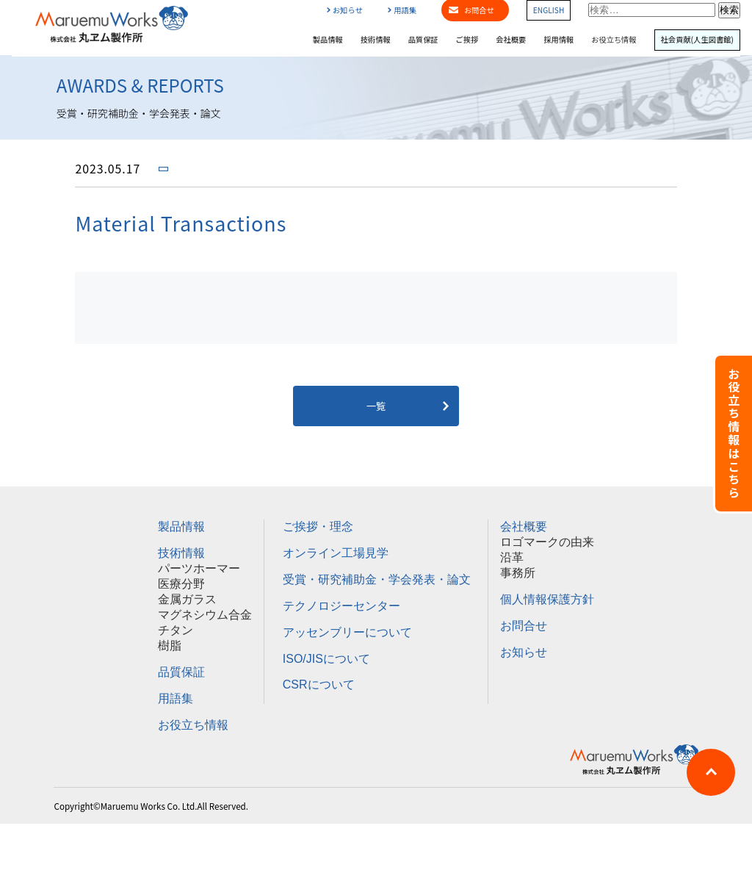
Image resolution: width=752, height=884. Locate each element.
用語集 (402, 10)
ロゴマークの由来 (547, 542)
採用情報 (558, 39)
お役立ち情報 (613, 39)
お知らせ (345, 10)
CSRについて (319, 684)
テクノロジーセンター (341, 606)
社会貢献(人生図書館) (697, 39)
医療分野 (181, 584)
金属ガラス (187, 599)
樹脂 (169, 645)
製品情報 (328, 39)
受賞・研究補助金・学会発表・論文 (377, 579)
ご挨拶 (467, 39)
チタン (175, 630)
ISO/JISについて (326, 659)
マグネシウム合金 (205, 614)
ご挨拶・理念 (318, 526)
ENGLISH (549, 10)
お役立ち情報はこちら (733, 433)
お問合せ (523, 625)
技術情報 (376, 39)
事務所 (517, 573)
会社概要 (511, 39)
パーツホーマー (199, 568)
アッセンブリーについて (347, 632)
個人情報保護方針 (547, 599)
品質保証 (423, 39)
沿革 (512, 557)
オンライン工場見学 (335, 553)
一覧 (376, 406)
